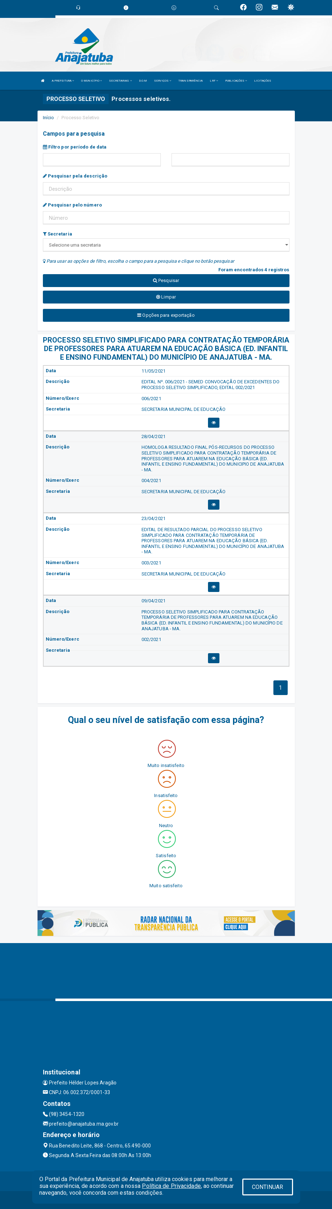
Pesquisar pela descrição (75, 176)
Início (48, 117)
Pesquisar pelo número (72, 205)
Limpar (166, 297)
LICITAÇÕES (262, 80)
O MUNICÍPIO (91, 80)
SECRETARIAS (120, 80)
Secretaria (57, 234)
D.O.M (143, 80)
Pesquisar (166, 280)
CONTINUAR (267, 1187)
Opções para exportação (165, 315)
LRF (214, 80)
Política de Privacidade (171, 1186)
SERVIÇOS (162, 80)
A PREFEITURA (63, 80)
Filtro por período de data (75, 147)
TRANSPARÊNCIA (190, 80)
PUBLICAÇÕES (236, 80)
